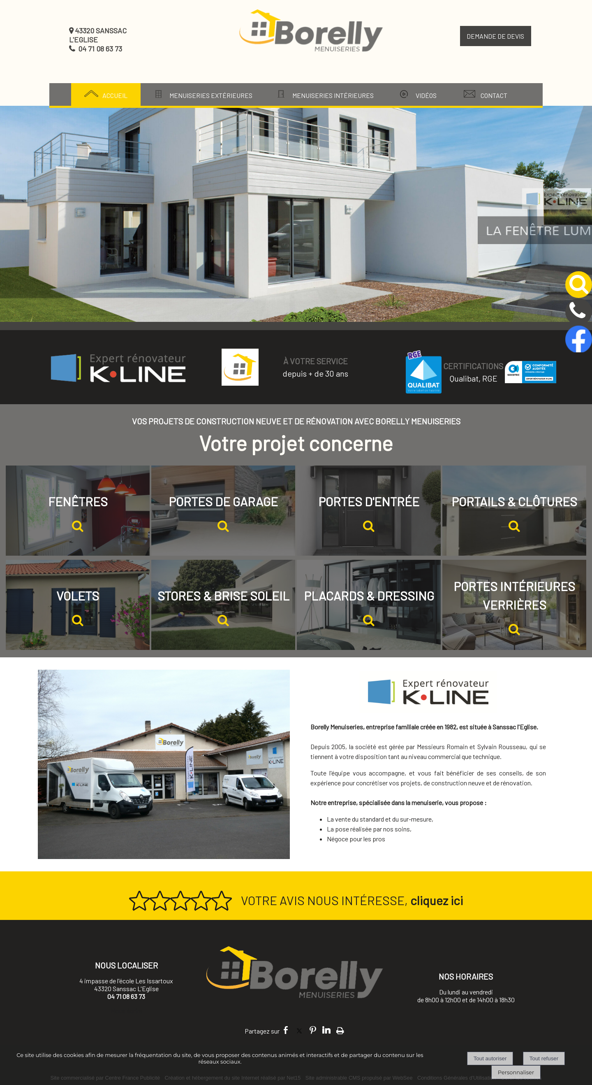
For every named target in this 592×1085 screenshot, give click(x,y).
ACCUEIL (114, 95)
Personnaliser (516, 1072)
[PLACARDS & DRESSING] (369, 605)
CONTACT (494, 95)
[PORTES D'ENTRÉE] (369, 511)
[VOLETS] (78, 605)
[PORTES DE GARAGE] (223, 511)
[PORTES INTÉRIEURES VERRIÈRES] (514, 605)
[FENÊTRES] (78, 511)
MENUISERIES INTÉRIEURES (333, 95)
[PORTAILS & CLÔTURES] (514, 511)
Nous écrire (126, 1011)
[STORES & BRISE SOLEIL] (223, 605)
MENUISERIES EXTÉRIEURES (210, 95)
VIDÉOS (426, 95)
